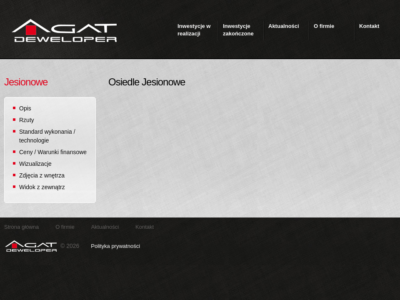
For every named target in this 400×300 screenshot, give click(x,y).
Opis (25, 108)
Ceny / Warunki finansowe (53, 152)
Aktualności (105, 227)
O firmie (65, 227)
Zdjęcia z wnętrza (42, 175)
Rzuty (26, 120)
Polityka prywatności (115, 246)
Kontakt (144, 227)
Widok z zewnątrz (42, 187)
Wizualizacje (35, 163)
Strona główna (21, 227)
